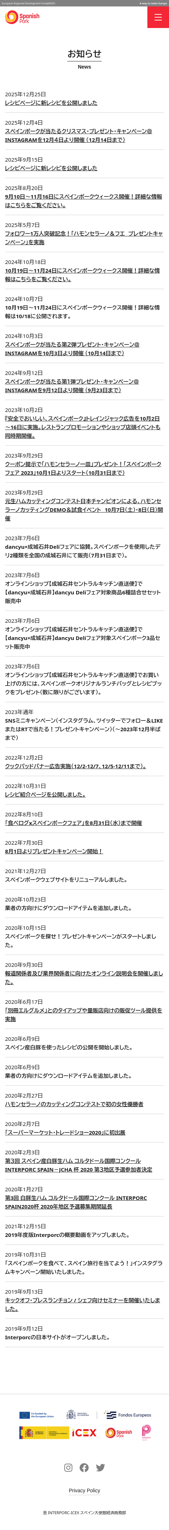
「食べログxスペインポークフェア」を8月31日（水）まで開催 (73, 822)
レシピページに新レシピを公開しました (51, 102)
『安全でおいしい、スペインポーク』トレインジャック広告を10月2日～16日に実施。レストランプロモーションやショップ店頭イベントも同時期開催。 (82, 427)
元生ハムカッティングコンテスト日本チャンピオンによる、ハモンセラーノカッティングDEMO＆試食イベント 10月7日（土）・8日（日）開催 (84, 509)
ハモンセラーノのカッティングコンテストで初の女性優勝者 (74, 1104)
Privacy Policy (84, 1490)
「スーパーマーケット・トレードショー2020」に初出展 (65, 1132)
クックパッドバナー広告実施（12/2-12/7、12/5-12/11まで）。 (75, 766)
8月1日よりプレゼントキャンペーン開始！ (54, 851)
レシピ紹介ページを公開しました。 (45, 794)
